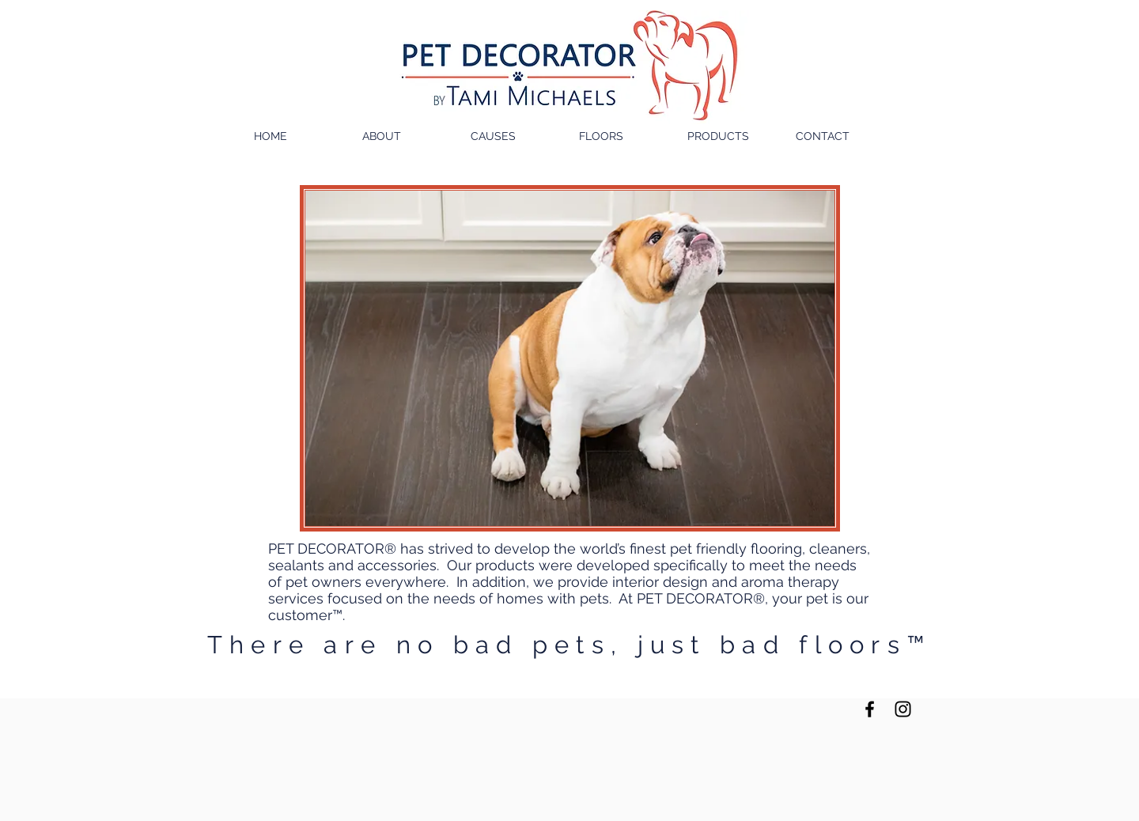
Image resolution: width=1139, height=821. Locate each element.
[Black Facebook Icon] (869, 709)
